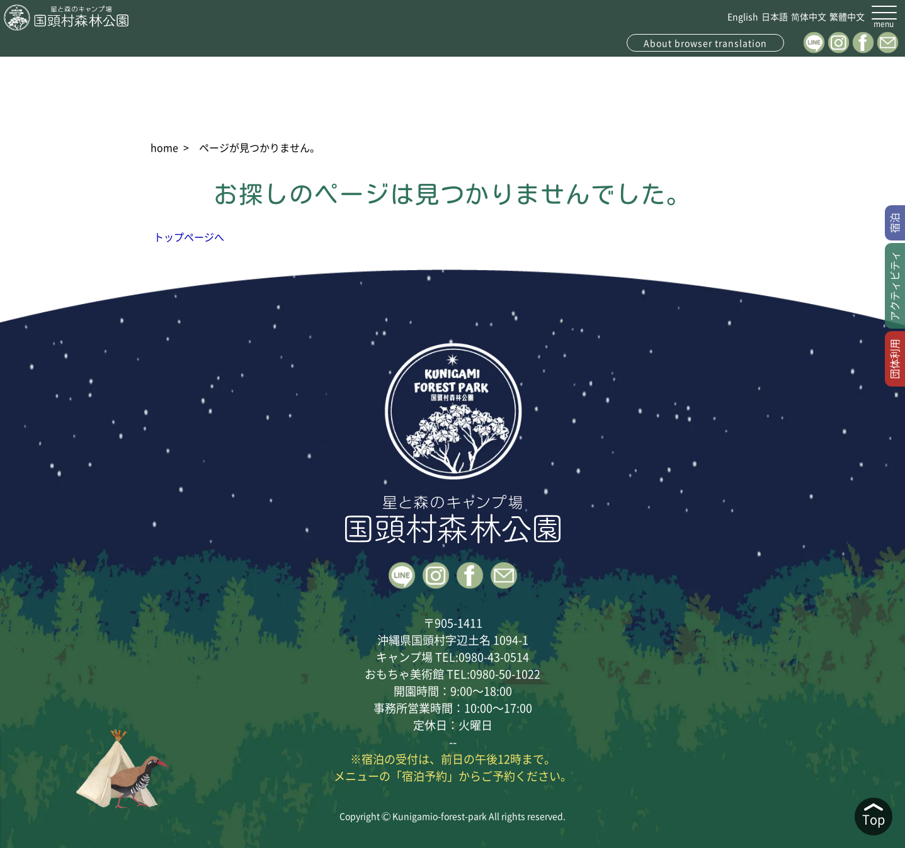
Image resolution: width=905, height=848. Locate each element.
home (164, 147)
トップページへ (189, 236)
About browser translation (705, 43)
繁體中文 (847, 16)
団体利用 (894, 359)
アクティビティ (894, 286)
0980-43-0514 (493, 656)
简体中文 (808, 16)
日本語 (774, 16)
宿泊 (894, 223)
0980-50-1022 (505, 673)
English (742, 16)
